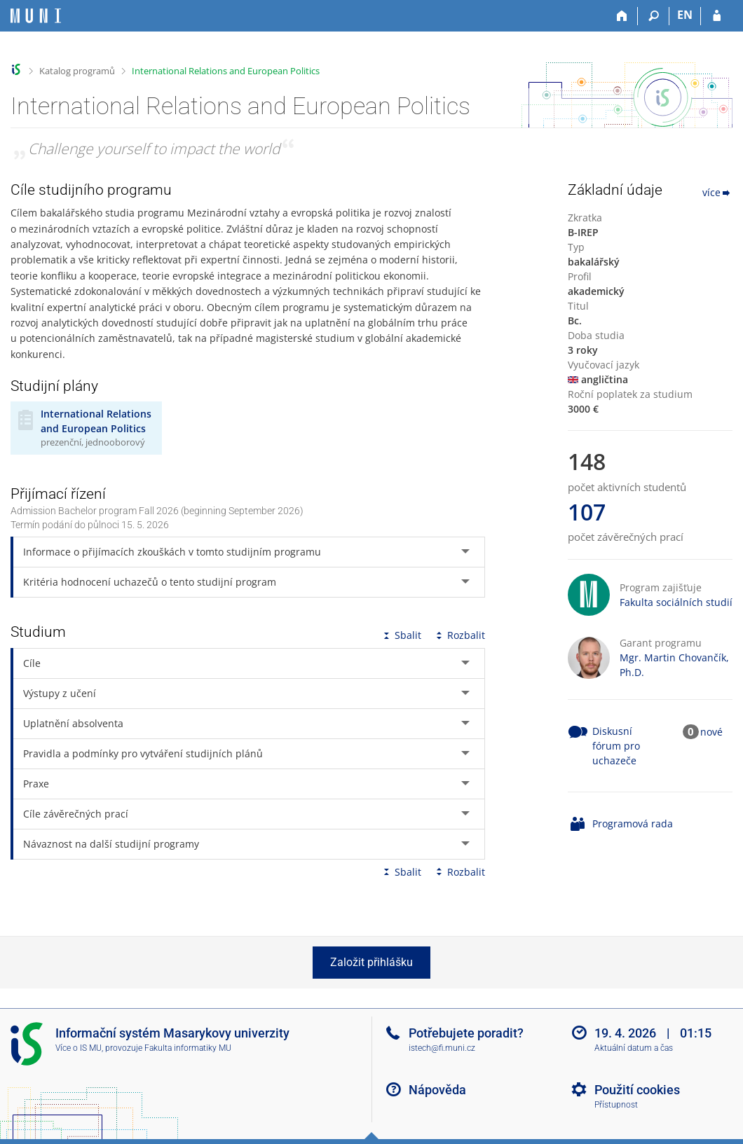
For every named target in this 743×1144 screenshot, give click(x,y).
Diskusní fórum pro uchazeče (616, 745)
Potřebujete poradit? (466, 1033)
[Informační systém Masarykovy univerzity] (36, 16)
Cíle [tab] (32, 663)
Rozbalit (459, 635)
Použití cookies (637, 1089)
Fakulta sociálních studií (676, 602)
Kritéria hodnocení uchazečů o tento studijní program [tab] (149, 581)
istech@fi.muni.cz (442, 1048)
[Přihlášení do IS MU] (716, 16)
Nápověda (437, 1089)
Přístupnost (616, 1105)
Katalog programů (77, 70)
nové (711, 731)
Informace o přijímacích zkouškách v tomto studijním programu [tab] (172, 551)
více (717, 192)
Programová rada (632, 823)
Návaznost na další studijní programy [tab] (111, 843)
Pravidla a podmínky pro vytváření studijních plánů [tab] (143, 753)
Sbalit (401, 635)
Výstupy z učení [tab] (59, 693)
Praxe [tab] (36, 783)
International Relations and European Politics (226, 70)
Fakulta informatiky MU (187, 1048)
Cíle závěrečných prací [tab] (75, 813)
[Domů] (622, 16)
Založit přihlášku (371, 962)
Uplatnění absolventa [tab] (73, 723)
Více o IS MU (78, 1048)
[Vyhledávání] (653, 16)
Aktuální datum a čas (633, 1048)
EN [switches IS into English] (685, 14)
